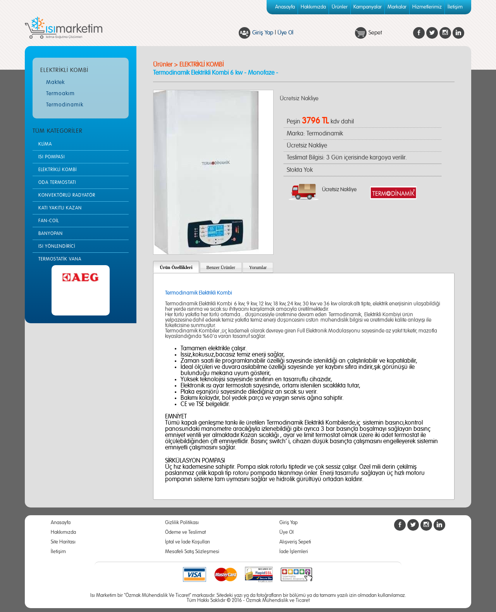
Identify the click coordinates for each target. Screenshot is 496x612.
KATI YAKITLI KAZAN (60, 208)
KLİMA (45, 144)
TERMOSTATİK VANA (59, 259)
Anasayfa (285, 7)
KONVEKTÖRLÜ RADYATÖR (66, 195)
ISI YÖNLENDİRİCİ (56, 246)
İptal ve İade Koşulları (187, 542)
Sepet (375, 33)
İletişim (455, 7)
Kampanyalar (367, 7)
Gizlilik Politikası (182, 522)
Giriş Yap (262, 33)
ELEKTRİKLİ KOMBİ (57, 169)
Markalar (397, 7)
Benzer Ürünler (221, 267)
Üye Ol (285, 33)
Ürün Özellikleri (176, 267)
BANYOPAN (50, 233)
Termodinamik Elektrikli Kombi (198, 293)
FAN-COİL (48, 220)
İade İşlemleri (293, 551)
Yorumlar (258, 267)
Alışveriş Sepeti (295, 542)
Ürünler (340, 7)
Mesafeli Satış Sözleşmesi (192, 551)
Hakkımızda (313, 7)
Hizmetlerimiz (427, 7)
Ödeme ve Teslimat (185, 532)
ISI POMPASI (51, 156)
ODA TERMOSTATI (57, 182)
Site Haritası (63, 542)
